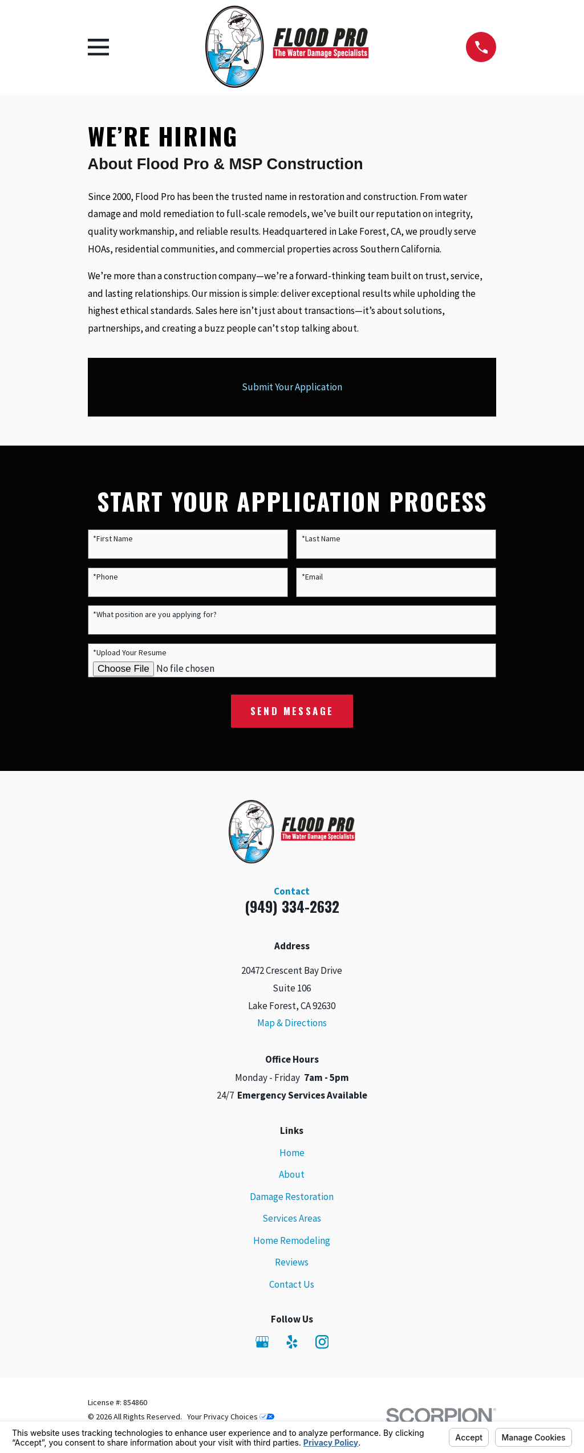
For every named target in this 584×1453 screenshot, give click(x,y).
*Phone (105, 577)
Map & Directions (292, 1023)
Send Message (292, 711)
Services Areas (291, 1218)
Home (292, 1152)
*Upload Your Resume (130, 653)
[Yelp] (292, 1342)
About (292, 1174)
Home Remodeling (291, 1240)
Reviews (292, 1262)
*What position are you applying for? (155, 614)
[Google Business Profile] (262, 1342)
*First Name (113, 539)
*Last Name (321, 539)
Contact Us (291, 1284)
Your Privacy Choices (230, 1416)
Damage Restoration (292, 1196)
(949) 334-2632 (292, 906)
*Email (312, 577)
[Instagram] (322, 1342)
